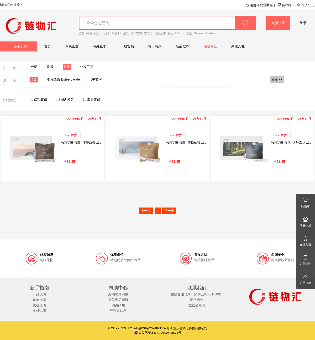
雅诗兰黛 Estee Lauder (64, 79)
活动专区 (210, 46)
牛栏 (89, 33)
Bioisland (211, 33)
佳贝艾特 (136, 33)
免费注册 (278, 23)
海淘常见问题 (118, 294)
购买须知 (118, 305)
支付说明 (39, 311)
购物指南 (39, 300)
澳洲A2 (116, 33)
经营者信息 (118, 311)
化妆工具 (86, 67)
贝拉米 (105, 33)
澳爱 (126, 33)
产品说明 (39, 294)
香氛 (66, 67)
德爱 (81, 33)
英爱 (97, 33)
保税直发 (72, 46)
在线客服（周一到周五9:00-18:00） (197, 294)
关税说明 (39, 305)
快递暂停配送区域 (259, 5)
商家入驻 (238, 46)
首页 (47, 46)
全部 (34, 67)
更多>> (277, 79)
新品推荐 (182, 46)
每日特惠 (155, 46)
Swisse (198, 33)
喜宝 (170, 33)
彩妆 (50, 67)
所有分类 (18, 46)
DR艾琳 (96, 79)
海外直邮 (99, 46)
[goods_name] (167, 23)
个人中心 (305, 5)
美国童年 (160, 33)
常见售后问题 (118, 300)
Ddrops (180, 33)
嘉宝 (189, 33)
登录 (303, 23)
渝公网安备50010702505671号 (157, 333)
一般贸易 (127, 46)
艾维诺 (148, 33)
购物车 (284, 5)
